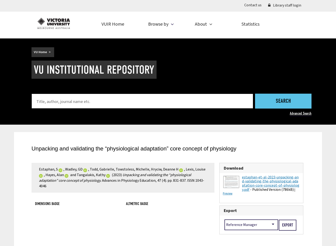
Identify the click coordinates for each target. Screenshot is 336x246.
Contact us (253, 5)
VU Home (40, 52)
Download (233, 168)
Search (283, 101)
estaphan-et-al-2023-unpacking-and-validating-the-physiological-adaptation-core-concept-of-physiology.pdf (270, 183)
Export (230, 211)
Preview (227, 193)
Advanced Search (301, 113)
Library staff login (284, 5)
